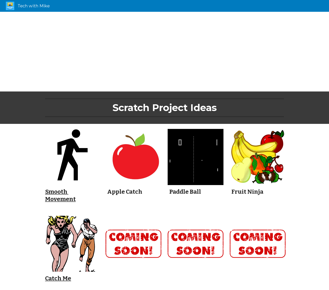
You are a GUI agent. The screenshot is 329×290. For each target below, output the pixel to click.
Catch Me (58, 278)
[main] (164, 52)
